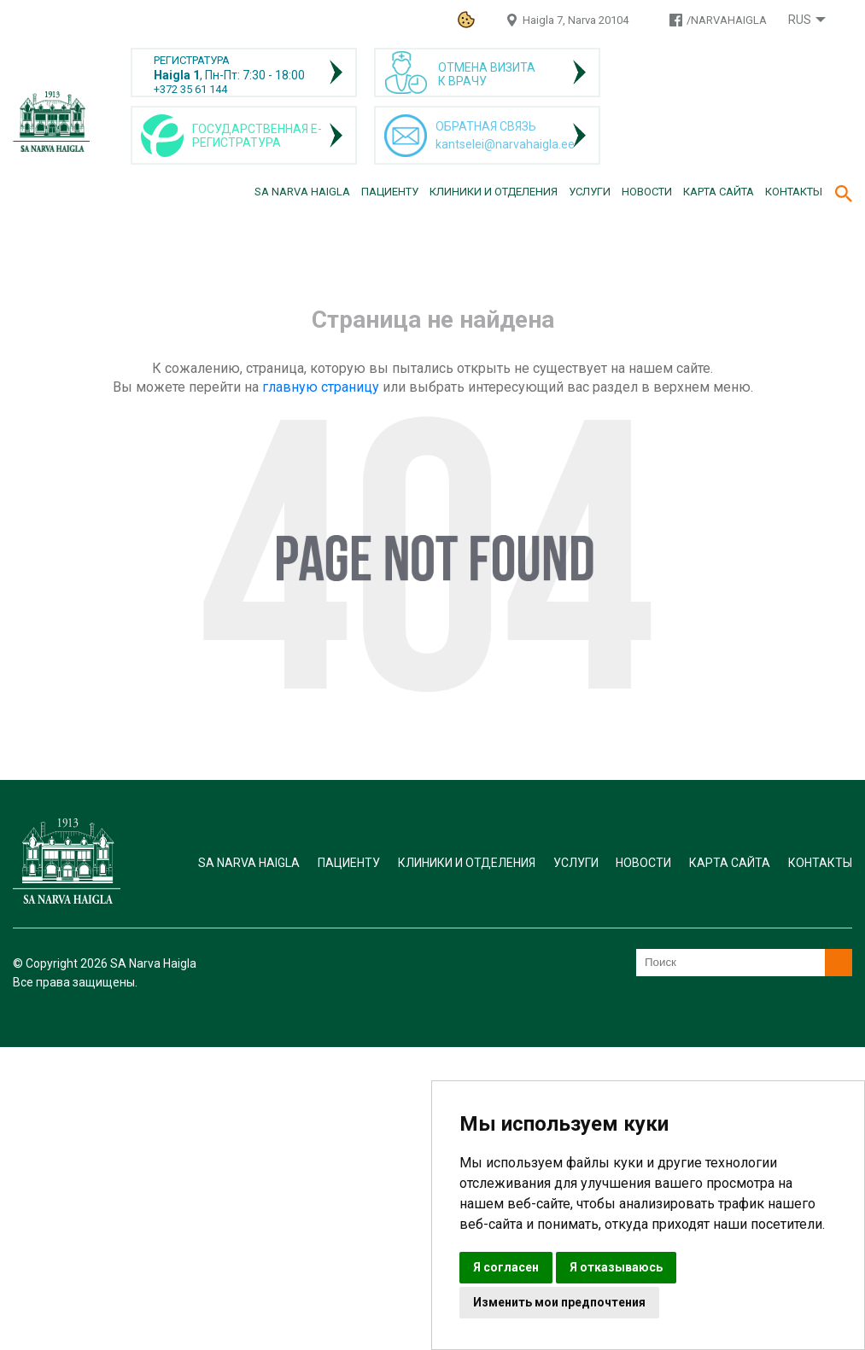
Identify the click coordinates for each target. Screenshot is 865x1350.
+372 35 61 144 (190, 89)
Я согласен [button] (506, 1267)
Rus (799, 19)
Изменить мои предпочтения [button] (559, 1302)
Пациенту (389, 191)
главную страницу (320, 387)
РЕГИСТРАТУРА (192, 60)
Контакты (793, 191)
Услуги (590, 191)
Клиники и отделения (494, 191)
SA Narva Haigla (302, 191)
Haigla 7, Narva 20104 (575, 20)
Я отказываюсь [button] (616, 1267)
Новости (647, 191)
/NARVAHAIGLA (727, 20)
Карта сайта (718, 191)
